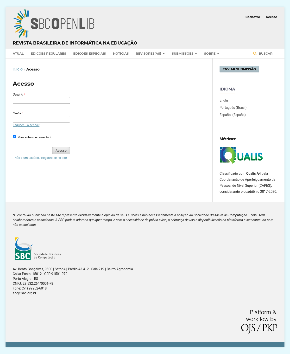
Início (18, 69)
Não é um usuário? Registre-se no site (40, 158)
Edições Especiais (89, 53)
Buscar (265, 53)
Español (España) (233, 115)
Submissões (183, 53)
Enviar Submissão (239, 69)
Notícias (121, 53)
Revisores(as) (149, 53)
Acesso (271, 17)
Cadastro (253, 17)
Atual (18, 53)
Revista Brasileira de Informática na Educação (75, 43)
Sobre (210, 53)
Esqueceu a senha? (26, 125)
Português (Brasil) (233, 107)
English (225, 100)
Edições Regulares (48, 53)
